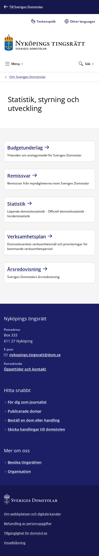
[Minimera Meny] (14, 63)
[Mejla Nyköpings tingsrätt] (32, 355)
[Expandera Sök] (86, 63)
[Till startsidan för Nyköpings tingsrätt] (44, 42)
